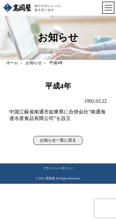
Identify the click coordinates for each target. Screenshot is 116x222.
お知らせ (34, 63)
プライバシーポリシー (58, 168)
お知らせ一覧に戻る (58, 140)
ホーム (12, 63)
